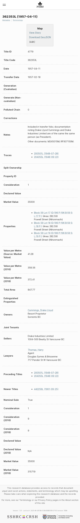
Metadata (6, 20)
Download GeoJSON (40, 37)
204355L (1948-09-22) (46, 157)
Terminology (18, 20)
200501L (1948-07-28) (46, 153)
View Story (35, 32)
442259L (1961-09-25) (46, 389)
